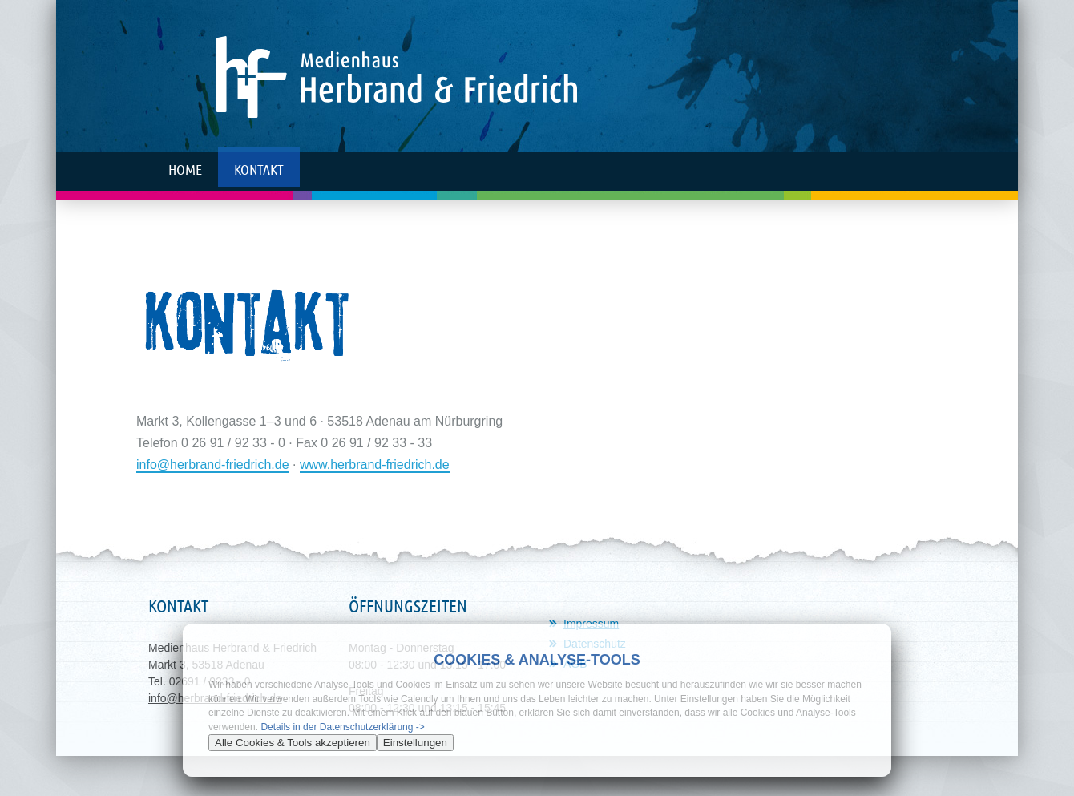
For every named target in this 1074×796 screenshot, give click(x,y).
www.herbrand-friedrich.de (375, 464)
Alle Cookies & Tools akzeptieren (292, 743)
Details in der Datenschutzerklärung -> (342, 727)
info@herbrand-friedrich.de (212, 464)
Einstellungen (415, 743)
